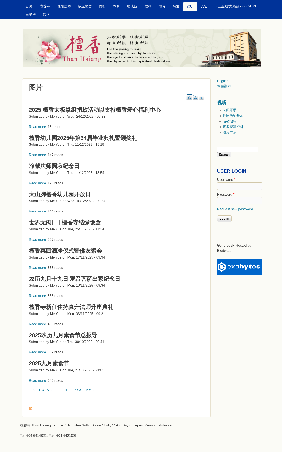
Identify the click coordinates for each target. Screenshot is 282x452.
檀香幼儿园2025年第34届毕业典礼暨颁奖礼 (83, 138)
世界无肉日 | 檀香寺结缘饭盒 (65, 222)
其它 (204, 6)
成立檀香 (85, 6)
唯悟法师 (64, 6)
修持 (102, 6)
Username (226, 180)
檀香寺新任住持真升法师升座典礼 (71, 307)
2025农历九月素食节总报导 (63, 335)
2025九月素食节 (49, 363)
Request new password (235, 209)
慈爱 (176, 6)
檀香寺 (45, 6)
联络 (46, 15)
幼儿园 (132, 6)
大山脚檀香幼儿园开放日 (60, 194)
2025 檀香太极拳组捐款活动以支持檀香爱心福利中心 (95, 110)
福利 (148, 6)
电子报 (30, 15)
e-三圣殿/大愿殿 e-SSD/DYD (236, 6)
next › (79, 390)
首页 (28, 6)
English (222, 81)
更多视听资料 (233, 127)
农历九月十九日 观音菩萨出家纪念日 (74, 279)
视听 (190, 6)
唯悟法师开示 (233, 115)
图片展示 (229, 132)
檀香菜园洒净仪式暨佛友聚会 (65, 251)
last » (90, 390)
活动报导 (229, 121)
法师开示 (229, 110)
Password (226, 194)
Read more (37, 127)
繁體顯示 (224, 86)
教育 (116, 6)
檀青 (162, 6)
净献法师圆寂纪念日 (54, 166)
